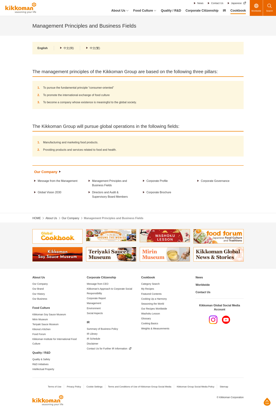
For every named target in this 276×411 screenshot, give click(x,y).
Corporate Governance (215, 180)
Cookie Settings (94, 386)
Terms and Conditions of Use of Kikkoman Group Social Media (139, 386)
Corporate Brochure (158, 192)
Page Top (267, 401)
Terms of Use (54, 386)
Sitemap (224, 386)
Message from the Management (57, 180)
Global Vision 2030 (49, 192)
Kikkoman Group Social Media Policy (195, 386)
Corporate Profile (157, 180)
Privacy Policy (74, 386)
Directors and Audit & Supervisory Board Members (110, 194)
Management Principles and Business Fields (109, 183)
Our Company (45, 172)
